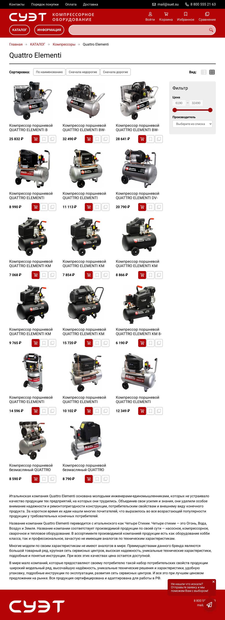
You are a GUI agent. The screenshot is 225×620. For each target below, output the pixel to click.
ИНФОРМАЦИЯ (49, 30)
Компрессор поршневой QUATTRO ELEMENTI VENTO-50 (137, 399)
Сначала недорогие (83, 72)
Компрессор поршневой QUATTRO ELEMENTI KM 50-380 (84, 331)
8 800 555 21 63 (203, 4)
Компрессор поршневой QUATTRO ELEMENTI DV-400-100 (137, 195)
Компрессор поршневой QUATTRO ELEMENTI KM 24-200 (31, 263)
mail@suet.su (168, 4)
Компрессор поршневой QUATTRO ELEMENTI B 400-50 (31, 127)
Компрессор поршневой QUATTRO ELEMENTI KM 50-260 (31, 331)
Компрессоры (64, 44)
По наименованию (49, 72)
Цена (176, 97)
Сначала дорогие (115, 72)
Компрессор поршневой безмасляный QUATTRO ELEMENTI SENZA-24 (84, 467)
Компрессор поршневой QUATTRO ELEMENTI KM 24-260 (84, 263)
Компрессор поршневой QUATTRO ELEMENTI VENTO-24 (84, 399)
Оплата (70, 4)
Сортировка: (19, 72)
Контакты (17, 4)
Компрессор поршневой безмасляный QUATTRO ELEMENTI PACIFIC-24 (31, 467)
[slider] (174, 110)
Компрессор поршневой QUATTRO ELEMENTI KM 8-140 (139, 331)
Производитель (184, 117)
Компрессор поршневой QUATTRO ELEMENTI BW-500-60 (137, 127)
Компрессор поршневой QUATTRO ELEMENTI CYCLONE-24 (31, 195)
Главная (16, 44)
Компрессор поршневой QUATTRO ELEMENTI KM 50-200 (137, 263)
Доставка (90, 4)
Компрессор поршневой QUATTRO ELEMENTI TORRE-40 (31, 399)
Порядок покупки (45, 4)
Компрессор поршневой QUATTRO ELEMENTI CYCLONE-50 (84, 195)
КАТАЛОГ (19, 30)
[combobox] (142, 30)
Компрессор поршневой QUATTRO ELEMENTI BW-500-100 (84, 127)
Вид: (193, 72)
